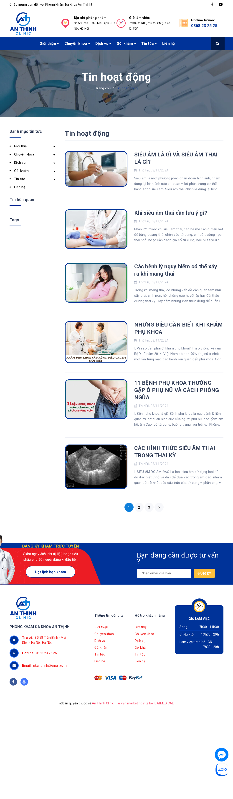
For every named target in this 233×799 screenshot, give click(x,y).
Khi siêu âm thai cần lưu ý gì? (170, 213)
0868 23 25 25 (204, 25)
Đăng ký (204, 573)
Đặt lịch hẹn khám (50, 572)
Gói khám (126, 43)
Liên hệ (168, 43)
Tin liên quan (22, 199)
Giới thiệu (49, 43)
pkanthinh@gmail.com (44, 665)
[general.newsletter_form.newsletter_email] (164, 573)
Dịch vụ (103, 43)
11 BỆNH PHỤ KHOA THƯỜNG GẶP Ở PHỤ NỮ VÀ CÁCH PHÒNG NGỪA (176, 390)
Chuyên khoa (77, 43)
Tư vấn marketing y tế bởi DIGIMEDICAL (145, 703)
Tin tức (149, 43)
